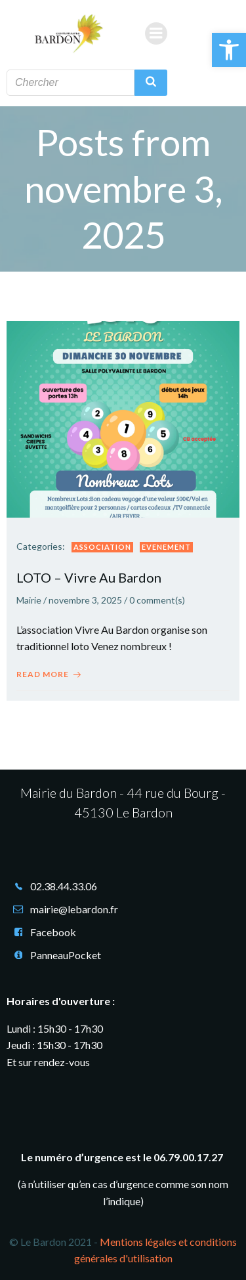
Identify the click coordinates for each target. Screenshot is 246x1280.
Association (102, 547)
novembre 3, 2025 (85, 600)
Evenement (166, 547)
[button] (229, 50)
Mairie (28, 600)
